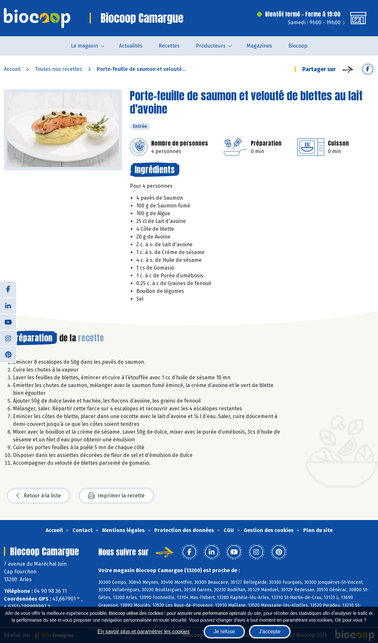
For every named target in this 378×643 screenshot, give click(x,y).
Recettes (169, 46)
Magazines (259, 46)
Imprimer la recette (116, 496)
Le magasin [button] (84, 46)
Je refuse (224, 631)
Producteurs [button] (211, 46)
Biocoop (297, 46)
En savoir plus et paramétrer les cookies (143, 631)
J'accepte (270, 631)
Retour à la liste (38, 496)
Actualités (130, 46)
